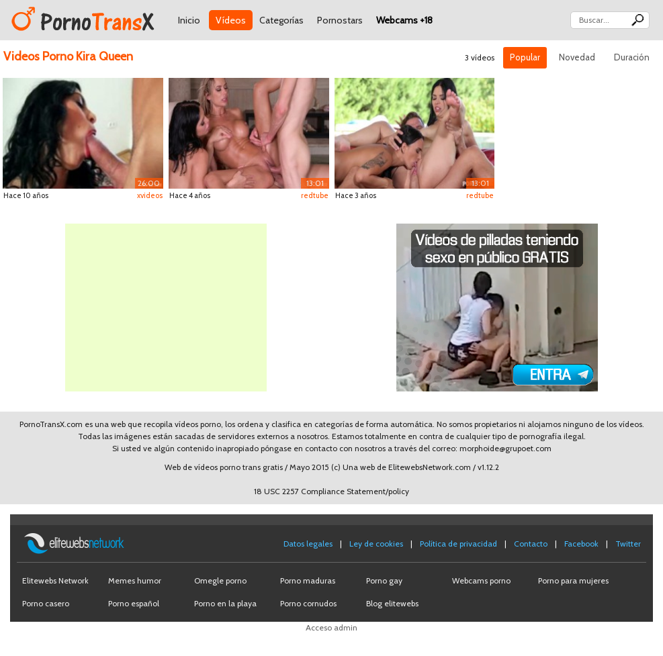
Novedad (577, 57)
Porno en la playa (225, 603)
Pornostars (340, 20)
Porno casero (45, 603)
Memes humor (134, 580)
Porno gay (384, 580)
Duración (632, 57)
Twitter (628, 543)
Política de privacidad (458, 543)
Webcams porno (481, 580)
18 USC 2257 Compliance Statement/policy (331, 491)
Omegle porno (220, 580)
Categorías (281, 20)
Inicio (189, 20)
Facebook (581, 543)
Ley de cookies (376, 543)
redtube (314, 195)
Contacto (530, 543)
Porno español (133, 603)
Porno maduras (307, 580)
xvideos (150, 195)
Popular (525, 57)
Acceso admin (331, 627)
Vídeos (231, 20)
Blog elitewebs (392, 603)
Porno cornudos (308, 603)
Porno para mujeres (573, 580)
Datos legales (308, 543)
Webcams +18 (404, 20)
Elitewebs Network (55, 580)
